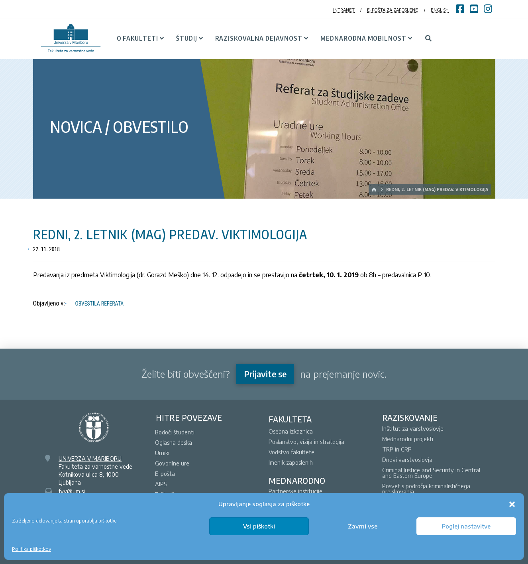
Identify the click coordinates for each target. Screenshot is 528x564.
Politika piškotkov (31, 549)
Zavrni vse (362, 526)
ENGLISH (440, 9)
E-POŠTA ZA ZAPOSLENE (392, 9)
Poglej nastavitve (466, 526)
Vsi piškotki (259, 526)
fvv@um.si (72, 491)
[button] (512, 504)
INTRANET (344, 9)
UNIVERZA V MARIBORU (90, 458)
